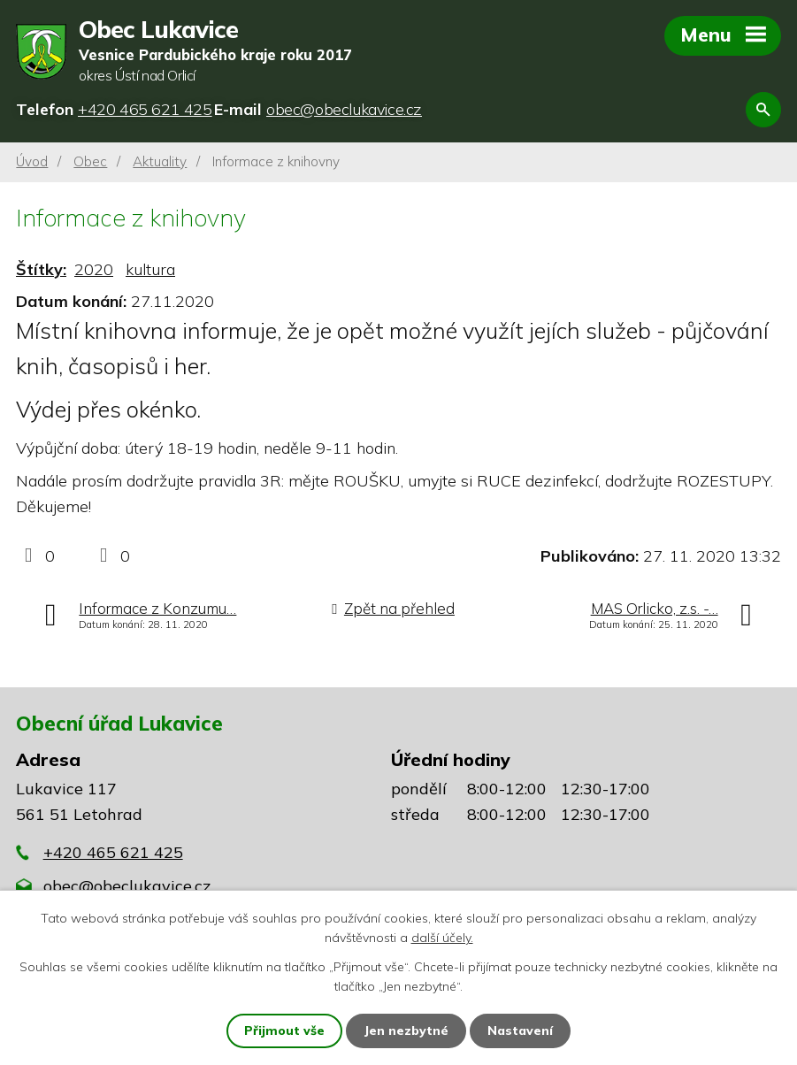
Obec (90, 161)
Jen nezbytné (406, 1030)
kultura (150, 269)
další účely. (442, 938)
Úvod (32, 161)
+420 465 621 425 (113, 852)
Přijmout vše (284, 1030)
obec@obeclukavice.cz (127, 886)
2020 (93, 269)
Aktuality (160, 161)
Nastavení (520, 1030)
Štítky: (41, 269)
